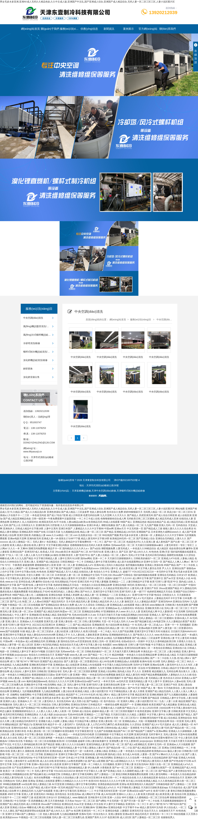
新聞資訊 (109, 28)
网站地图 (180, 508)
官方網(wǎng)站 (148, 28)
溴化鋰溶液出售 (39, 377)
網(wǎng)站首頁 (30, 28)
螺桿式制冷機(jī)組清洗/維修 (39, 351)
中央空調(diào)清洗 (39, 318)
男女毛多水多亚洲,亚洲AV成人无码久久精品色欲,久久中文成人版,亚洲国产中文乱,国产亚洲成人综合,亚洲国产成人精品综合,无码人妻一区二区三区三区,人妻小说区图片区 (87, 1)
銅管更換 (39, 368)
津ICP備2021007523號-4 (127, 480)
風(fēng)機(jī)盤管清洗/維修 (39, 326)
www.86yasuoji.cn (32, 451)
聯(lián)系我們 (167, 28)
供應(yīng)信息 (89, 28)
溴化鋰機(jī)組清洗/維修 (39, 360)
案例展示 (128, 28)
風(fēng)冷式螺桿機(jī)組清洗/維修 (40, 334)
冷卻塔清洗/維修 (39, 343)
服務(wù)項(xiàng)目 (69, 28)
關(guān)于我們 (50, 28)
